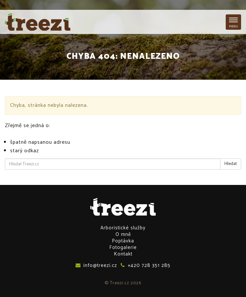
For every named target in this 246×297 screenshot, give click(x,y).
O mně (123, 234)
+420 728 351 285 (145, 265)
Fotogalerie (123, 247)
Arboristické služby (123, 228)
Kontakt (123, 254)
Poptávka (123, 241)
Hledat (230, 164)
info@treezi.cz (96, 265)
